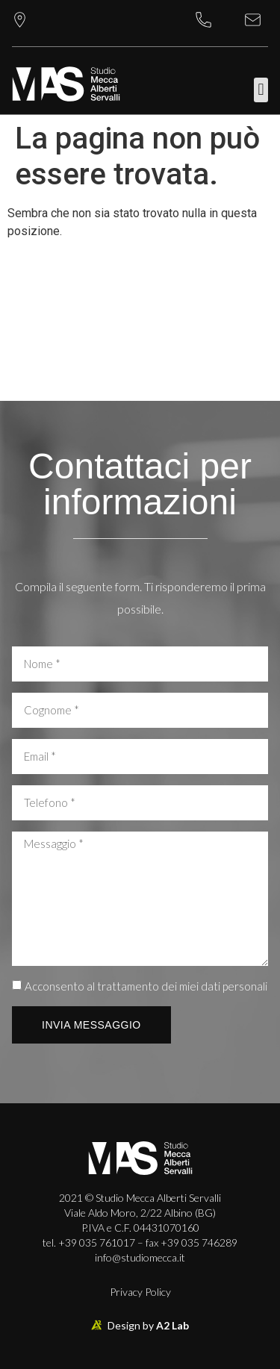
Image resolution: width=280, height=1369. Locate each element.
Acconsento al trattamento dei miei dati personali (146, 986)
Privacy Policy (140, 1291)
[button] (261, 90)
